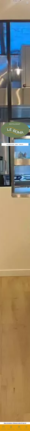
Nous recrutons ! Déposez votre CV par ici (15, 423)
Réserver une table (15, 144)
